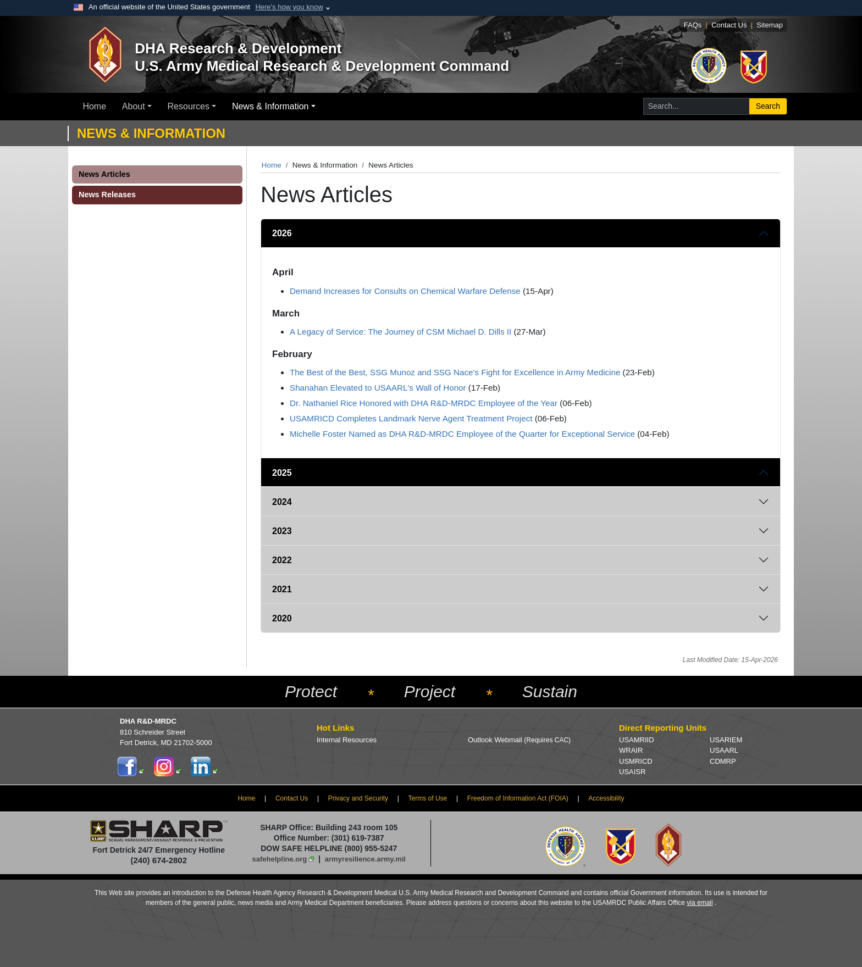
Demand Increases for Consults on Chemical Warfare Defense (405, 291)
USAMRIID (636, 740)
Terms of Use (427, 798)
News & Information (270, 106)
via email (699, 903)
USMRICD (636, 761)
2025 (282, 472)
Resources (188, 106)
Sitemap (769, 25)
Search (768, 106)
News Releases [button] (107, 194)
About (133, 106)
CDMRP (723, 761)
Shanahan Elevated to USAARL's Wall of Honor (378, 387)
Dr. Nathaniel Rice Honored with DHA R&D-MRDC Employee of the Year (423, 403)
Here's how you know (289, 7)
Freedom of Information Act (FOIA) (517, 798)
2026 (282, 233)
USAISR (632, 772)
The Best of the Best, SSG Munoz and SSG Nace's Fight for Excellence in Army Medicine (455, 372)
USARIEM (726, 740)
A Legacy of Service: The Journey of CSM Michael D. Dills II (400, 331)
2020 (282, 618)
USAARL (724, 750)
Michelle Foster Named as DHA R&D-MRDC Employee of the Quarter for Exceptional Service (462, 433)
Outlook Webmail (519, 740)
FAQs (693, 25)
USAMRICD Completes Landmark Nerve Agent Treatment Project (411, 418)
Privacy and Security (358, 798)
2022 (282, 560)
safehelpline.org (279, 859)
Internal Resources (347, 740)
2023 (282, 531)
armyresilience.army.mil (365, 859)
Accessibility (606, 798)
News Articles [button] (104, 174)
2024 (282, 502)
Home (94, 106)
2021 (282, 589)
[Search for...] (696, 106)
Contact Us (729, 25)
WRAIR (631, 750)
